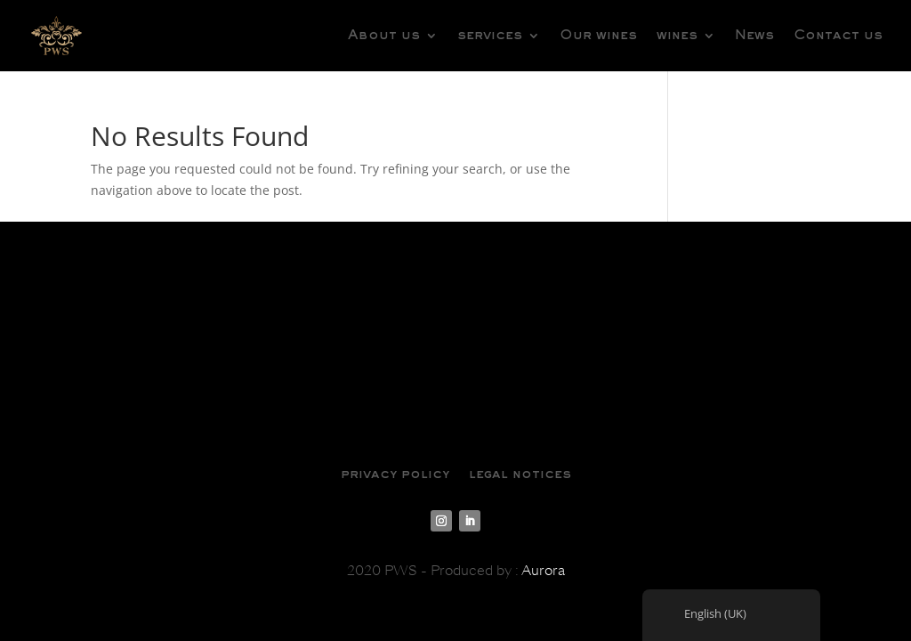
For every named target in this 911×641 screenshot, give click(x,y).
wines (677, 35)
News (754, 35)
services (489, 35)
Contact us (838, 35)
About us (384, 35)
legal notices (520, 474)
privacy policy (395, 474)
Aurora (543, 570)
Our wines (598, 35)
